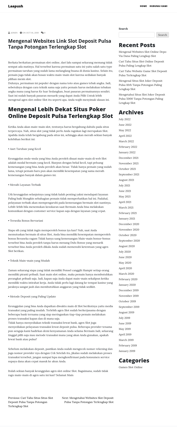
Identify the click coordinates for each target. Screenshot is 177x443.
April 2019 (125, 334)
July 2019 (124, 318)
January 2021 (127, 218)
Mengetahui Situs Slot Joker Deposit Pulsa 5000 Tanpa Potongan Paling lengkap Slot (142, 98)
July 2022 (125, 119)
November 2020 (129, 229)
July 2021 (124, 185)
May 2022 (125, 130)
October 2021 (127, 169)
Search (123, 28)
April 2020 (125, 268)
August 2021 (126, 180)
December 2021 (128, 158)
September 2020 (129, 240)
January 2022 (127, 152)
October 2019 (127, 301)
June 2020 (125, 257)
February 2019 (128, 345)
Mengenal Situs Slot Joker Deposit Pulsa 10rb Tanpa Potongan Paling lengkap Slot (140, 85)
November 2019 (129, 295)
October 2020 (128, 235)
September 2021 (129, 174)
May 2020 (125, 262)
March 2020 (126, 273)
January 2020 (127, 284)
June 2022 (125, 124)
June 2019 (125, 323)
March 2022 (126, 141)
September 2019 (129, 306)
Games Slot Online (131, 367)
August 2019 (126, 312)
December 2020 (129, 224)
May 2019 (125, 329)
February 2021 (128, 213)
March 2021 (126, 207)
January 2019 (127, 351)
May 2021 (125, 196)
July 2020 (125, 251)
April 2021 (125, 202)
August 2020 (127, 246)
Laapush (15, 6)
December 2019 (129, 290)
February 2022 (128, 146)
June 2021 (125, 191)
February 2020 (128, 279)
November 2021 (128, 163)
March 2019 (126, 340)
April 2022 (125, 135)
